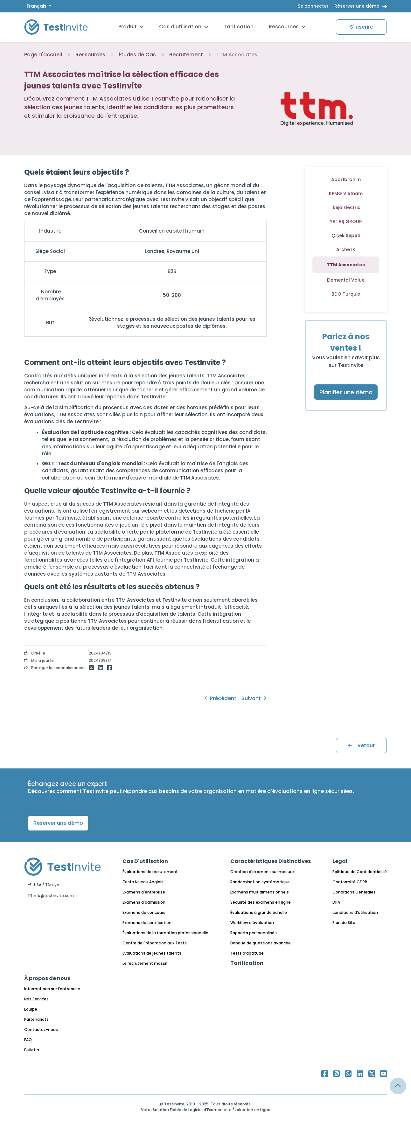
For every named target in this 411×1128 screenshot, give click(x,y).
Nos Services (36, 999)
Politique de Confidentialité (359, 871)
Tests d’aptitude (247, 953)
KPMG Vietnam (346, 193)
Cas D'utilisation (145, 861)
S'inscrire (361, 27)
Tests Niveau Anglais (143, 882)
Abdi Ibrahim (346, 179)
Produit (131, 26)
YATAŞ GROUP (346, 221)
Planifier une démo (346, 392)
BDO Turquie (345, 294)
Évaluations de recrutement (150, 871)
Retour (361, 745)
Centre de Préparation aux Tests (154, 943)
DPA (336, 902)
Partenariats (36, 1019)
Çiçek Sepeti (345, 235)
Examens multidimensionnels (259, 892)
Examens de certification (146, 922)
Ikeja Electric (345, 207)
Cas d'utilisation (183, 26)
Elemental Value (346, 280)
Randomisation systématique (260, 882)
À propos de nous (47, 978)
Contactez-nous (41, 1029)
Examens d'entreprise (143, 892)
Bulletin (31, 1050)
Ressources (287, 26)
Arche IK (345, 249)
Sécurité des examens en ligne (260, 902)
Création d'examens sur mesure (262, 871)
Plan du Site (343, 922)
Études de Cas (137, 54)
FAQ (28, 1039)
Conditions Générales (354, 892)
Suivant (254, 698)
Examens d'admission (143, 902)
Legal (339, 861)
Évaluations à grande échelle (258, 912)
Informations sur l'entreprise (52, 988)
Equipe (30, 1009)
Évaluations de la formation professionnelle (165, 932)
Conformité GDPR (349, 882)
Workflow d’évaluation (252, 922)
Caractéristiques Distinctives (270, 861)
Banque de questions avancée (260, 943)
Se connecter (313, 6)
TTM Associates (236, 54)
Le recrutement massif (145, 963)
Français (37, 6)
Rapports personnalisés (253, 932)
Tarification (239, 26)
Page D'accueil (43, 54)
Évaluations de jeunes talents (151, 953)
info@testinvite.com (51, 895)
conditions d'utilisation (355, 912)
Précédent (220, 698)
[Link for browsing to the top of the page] (398, 1086)
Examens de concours (143, 912)
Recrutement (186, 54)
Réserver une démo (357, 6)
